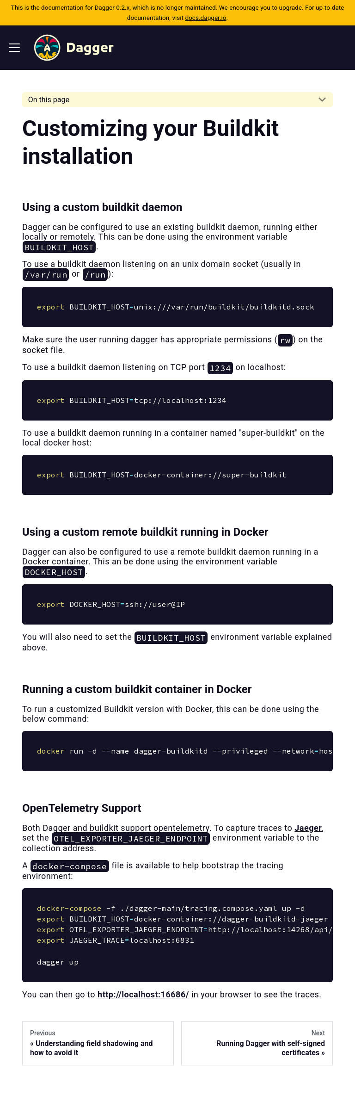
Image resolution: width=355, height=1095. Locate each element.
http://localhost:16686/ (143, 994)
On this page (48, 99)
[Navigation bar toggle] (14, 48)
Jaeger (308, 828)
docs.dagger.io (205, 17)
